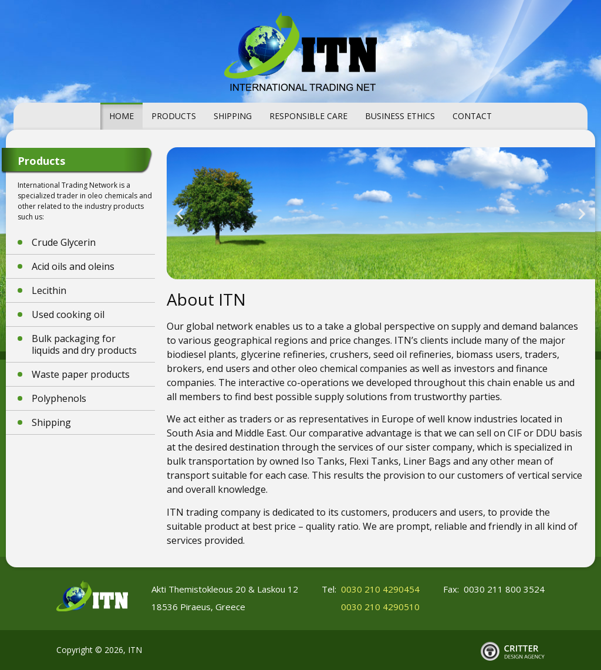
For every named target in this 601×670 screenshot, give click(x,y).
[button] (180, 213)
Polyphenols (59, 398)
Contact (472, 115)
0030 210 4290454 (380, 589)
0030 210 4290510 (380, 607)
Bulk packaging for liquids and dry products (84, 344)
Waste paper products (81, 374)
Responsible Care (308, 115)
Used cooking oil (68, 314)
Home (121, 115)
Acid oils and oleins (73, 266)
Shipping (233, 115)
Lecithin (49, 290)
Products (173, 115)
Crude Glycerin (64, 242)
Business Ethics (400, 115)
